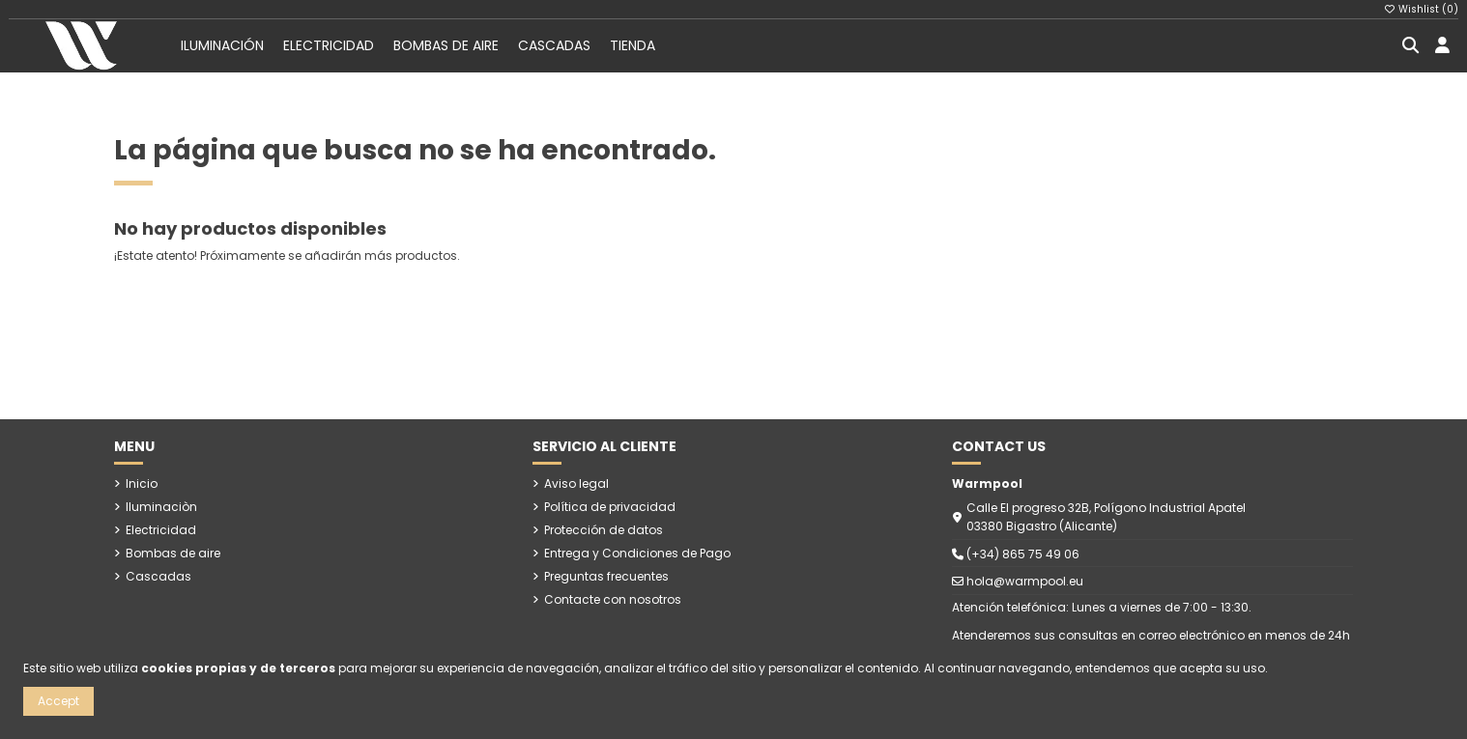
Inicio (142, 483)
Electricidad (161, 530)
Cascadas (158, 576)
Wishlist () (1421, 9)
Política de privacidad (610, 506)
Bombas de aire (173, 553)
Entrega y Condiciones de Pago (637, 553)
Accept (58, 701)
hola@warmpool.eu (1024, 581)
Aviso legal (576, 483)
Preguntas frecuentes (606, 576)
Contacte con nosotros (612, 599)
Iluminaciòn (161, 506)
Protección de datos (603, 530)
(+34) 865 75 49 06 (1022, 554)
